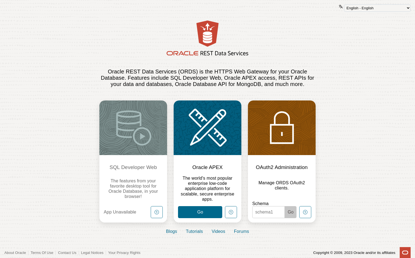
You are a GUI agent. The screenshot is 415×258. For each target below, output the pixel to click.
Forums (241, 231)
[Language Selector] (377, 8)
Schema (260, 203)
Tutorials (194, 231)
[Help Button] (157, 212)
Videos (218, 231)
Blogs (171, 231)
